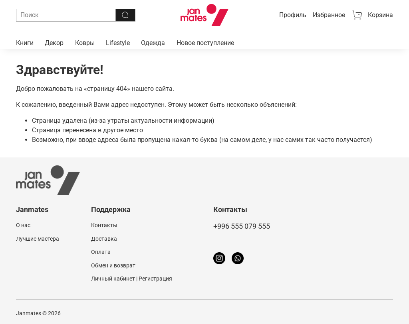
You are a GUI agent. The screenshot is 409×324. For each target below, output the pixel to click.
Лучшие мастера (37, 239)
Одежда (153, 43)
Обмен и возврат (113, 265)
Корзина (372, 15)
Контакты (104, 225)
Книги (25, 43)
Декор (54, 43)
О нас (23, 225)
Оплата (101, 252)
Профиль (292, 15)
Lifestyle (118, 43)
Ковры (85, 43)
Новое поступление (205, 43)
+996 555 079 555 (241, 226)
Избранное (329, 15)
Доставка (104, 239)
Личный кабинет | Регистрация (131, 278)
